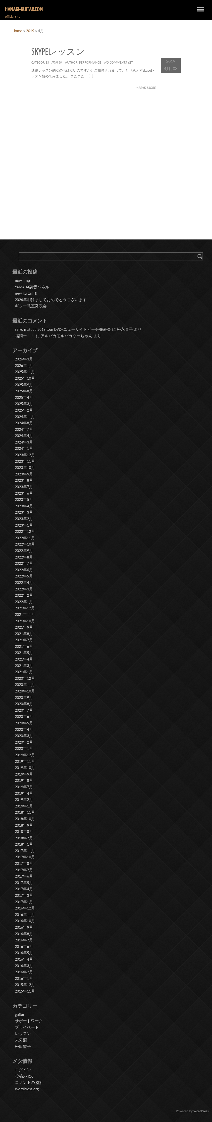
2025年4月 (24, 397)
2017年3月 (24, 895)
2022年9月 (24, 550)
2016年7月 (24, 940)
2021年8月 (24, 633)
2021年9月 (24, 627)
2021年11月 (25, 614)
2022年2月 (24, 595)
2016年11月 (25, 914)
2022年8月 (24, 557)
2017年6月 (24, 876)
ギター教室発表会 (31, 306)
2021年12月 (25, 608)
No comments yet (118, 62)
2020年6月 (24, 716)
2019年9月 (24, 774)
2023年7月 (24, 486)
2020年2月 (24, 742)
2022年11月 (25, 538)
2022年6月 (24, 569)
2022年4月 (24, 582)
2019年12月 (25, 755)
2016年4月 (24, 959)
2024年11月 (25, 416)
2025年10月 (25, 378)
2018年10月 (25, 818)
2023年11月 (25, 461)
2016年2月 (24, 972)
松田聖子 (23, 1046)
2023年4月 (24, 506)
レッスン (23, 1033)
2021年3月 (24, 665)
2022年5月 (24, 576)
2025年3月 (24, 403)
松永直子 (125, 329)
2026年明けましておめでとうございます (51, 299)
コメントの (28, 1082)
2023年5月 (24, 499)
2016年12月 (25, 908)
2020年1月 (24, 748)
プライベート (27, 1027)
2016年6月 (24, 946)
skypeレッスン (58, 52)
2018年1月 (24, 844)
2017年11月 (25, 850)
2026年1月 (24, 365)
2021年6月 (24, 646)
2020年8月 (24, 703)
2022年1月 (24, 601)
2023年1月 (24, 525)
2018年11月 (25, 812)
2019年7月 (24, 787)
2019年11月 (25, 761)
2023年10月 (25, 467)
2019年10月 (25, 767)
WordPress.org (27, 1089)
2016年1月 (24, 978)
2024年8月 (24, 423)
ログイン (23, 1069)
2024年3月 (24, 442)
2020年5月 (24, 723)
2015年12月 (25, 984)
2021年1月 (24, 672)
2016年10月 (25, 920)
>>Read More (145, 88)
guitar (19, 1014)
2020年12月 (25, 678)
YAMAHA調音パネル (32, 287)
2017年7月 (24, 870)
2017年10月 (25, 857)
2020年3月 (24, 735)
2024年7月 (24, 429)
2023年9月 (24, 474)
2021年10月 (25, 621)
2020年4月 (24, 729)
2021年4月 (24, 659)
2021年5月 (24, 652)
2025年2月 (24, 410)
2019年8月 (24, 780)
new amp (22, 280)
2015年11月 (25, 991)
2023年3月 (24, 512)
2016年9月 (24, 927)
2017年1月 (24, 901)
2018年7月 (24, 838)
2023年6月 (24, 493)
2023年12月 (25, 454)
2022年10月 (25, 544)
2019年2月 (24, 799)
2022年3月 (24, 589)
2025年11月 (25, 371)
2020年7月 (24, 710)
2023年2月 (24, 518)
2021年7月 (24, 640)
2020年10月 (25, 691)
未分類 (56, 62)
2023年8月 (24, 480)
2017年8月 (24, 863)
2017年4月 (24, 889)
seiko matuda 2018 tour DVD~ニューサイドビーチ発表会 (63, 329)
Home (17, 30)
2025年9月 (24, 384)
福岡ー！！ (25, 336)
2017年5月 (24, 882)
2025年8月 (24, 391)
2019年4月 (24, 793)
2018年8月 (24, 831)
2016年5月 (24, 952)
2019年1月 (24, 806)
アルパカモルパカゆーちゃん (66, 336)
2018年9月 (24, 825)
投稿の (24, 1076)
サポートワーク (29, 1020)
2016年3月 (24, 965)
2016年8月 (24, 933)
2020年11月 (25, 684)
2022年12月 (25, 531)
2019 (30, 30)
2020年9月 (24, 697)
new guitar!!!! (26, 293)
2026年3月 (24, 359)
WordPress (201, 1111)
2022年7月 (24, 563)
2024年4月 (24, 435)
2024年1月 (24, 448)
